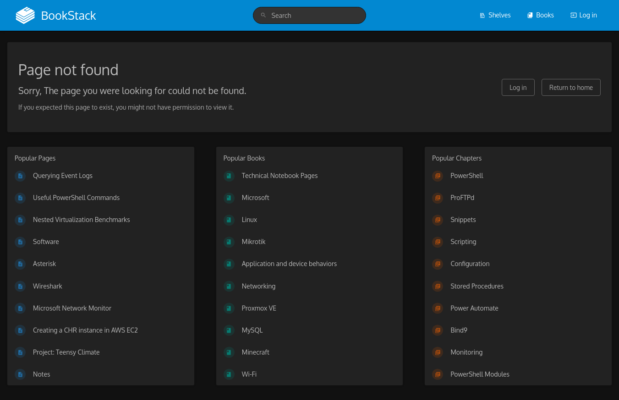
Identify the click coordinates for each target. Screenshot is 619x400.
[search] (310, 15)
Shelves (495, 15)
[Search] (263, 15)
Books (540, 15)
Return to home (571, 87)
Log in (583, 15)
